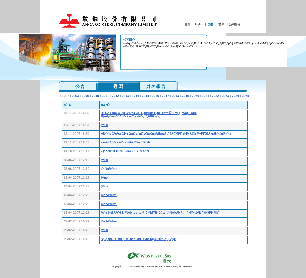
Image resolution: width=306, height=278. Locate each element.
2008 (75, 95)
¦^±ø (104, 125)
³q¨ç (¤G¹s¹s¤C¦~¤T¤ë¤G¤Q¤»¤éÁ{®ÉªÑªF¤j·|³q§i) (138, 239)
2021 (205, 95)
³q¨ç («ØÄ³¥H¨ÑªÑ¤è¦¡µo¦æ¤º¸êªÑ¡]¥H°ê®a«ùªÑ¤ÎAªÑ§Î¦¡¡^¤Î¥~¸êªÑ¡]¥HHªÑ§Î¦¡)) (161, 212)
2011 (105, 95)
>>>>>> (198, 46)
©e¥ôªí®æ (109, 168)
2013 (125, 95)
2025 (245, 95)
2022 (215, 95)
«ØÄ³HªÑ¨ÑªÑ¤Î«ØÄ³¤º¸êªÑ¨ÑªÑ (125, 151)
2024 (235, 95)
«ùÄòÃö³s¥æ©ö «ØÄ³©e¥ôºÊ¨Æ (125, 142)
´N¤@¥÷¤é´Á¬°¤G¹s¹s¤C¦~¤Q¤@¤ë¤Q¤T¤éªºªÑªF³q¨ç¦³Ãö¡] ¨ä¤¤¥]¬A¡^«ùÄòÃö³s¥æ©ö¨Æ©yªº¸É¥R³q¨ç (149, 114)
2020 (195, 95)
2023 (225, 95)
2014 (135, 95)
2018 (175, 95)
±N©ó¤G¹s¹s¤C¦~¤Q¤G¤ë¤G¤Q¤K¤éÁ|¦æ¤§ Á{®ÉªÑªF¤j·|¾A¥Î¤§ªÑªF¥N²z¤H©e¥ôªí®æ (166, 133)
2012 (115, 95)
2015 (145, 95)
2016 (155, 95)
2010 (95, 95)
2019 (185, 95)
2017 (165, 95)
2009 (85, 95)
